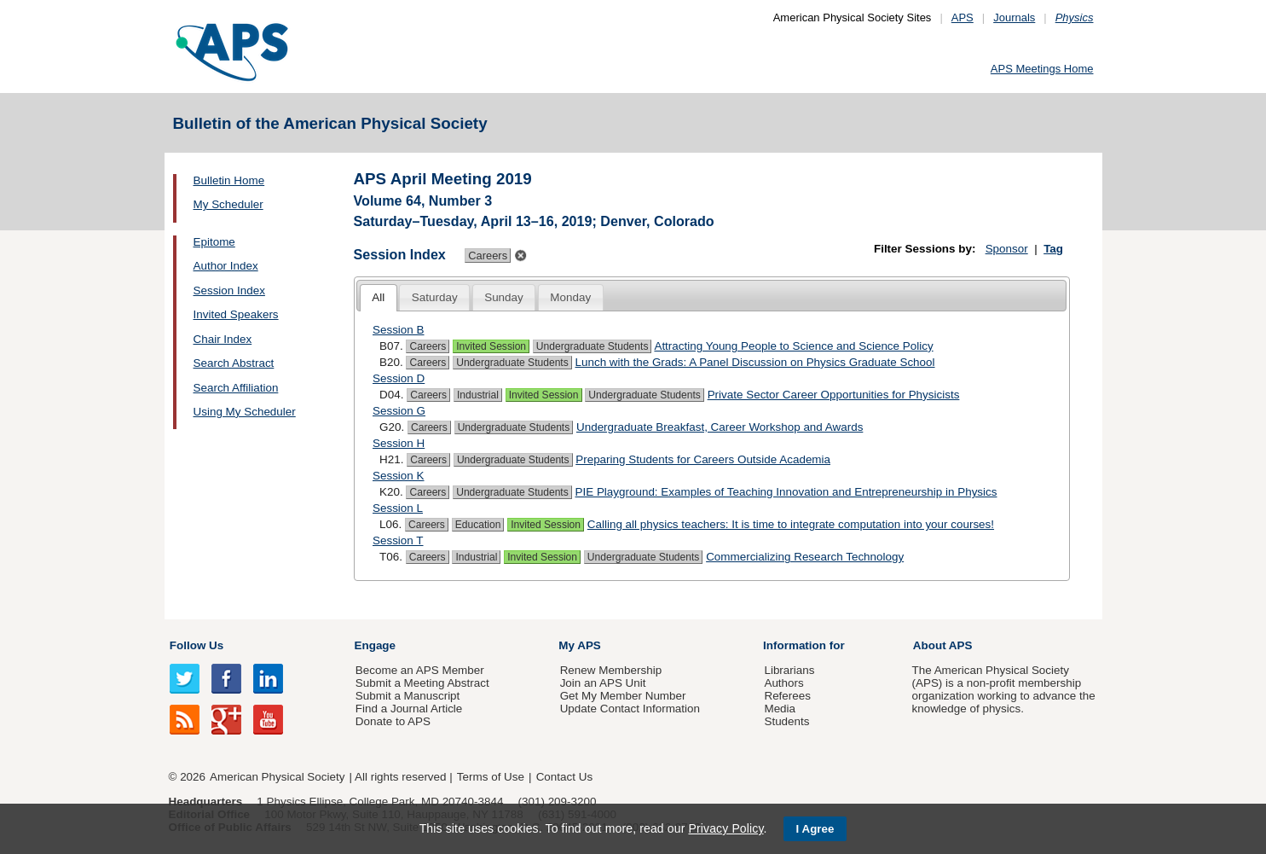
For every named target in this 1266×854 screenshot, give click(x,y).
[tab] (378, 298)
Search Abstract (234, 363)
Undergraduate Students (592, 346)
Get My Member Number (623, 695)
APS (962, 17)
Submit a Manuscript (408, 695)
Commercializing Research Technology (805, 556)
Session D (399, 378)
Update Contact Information (630, 708)
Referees (787, 695)
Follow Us (196, 645)
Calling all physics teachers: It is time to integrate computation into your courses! (790, 524)
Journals (1014, 17)
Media (779, 708)
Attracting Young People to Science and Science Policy (793, 346)
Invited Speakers (236, 314)
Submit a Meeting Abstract (422, 683)
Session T (398, 540)
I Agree (815, 828)
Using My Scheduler (245, 411)
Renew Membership (611, 670)
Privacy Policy (725, 828)
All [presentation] (378, 297)
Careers (427, 346)
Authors (783, 683)
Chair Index (223, 339)
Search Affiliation (236, 387)
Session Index (229, 290)
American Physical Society (277, 776)
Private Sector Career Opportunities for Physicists (834, 394)
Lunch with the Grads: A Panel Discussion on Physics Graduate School (755, 362)
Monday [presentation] (570, 297)
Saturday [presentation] (435, 297)
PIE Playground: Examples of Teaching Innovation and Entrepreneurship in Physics (786, 491)
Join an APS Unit (603, 683)
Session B (399, 329)
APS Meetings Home (1042, 68)
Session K (399, 475)
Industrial (478, 395)
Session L (398, 508)
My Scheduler (228, 204)
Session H (399, 443)
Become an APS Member (420, 670)
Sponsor (1007, 248)
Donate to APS (393, 721)
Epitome (214, 241)
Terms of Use (490, 776)
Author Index (226, 265)
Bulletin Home (229, 180)
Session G (399, 410)
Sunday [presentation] (503, 297)
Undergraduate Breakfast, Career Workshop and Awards (719, 427)
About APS (943, 645)
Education (478, 525)
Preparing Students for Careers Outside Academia (702, 459)
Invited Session (491, 346)
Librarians (789, 670)
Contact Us (564, 776)
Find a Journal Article (409, 708)
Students (786, 721)
